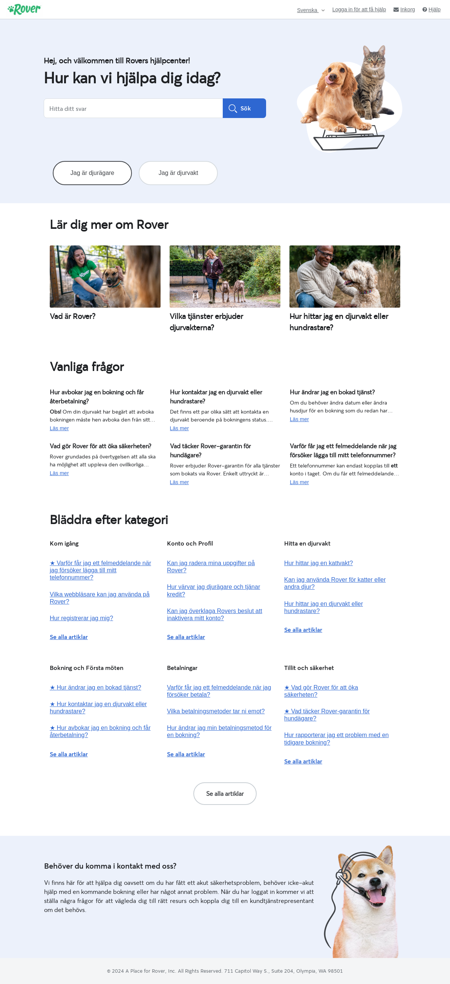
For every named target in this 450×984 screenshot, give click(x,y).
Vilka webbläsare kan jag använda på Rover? (100, 598)
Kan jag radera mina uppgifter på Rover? (211, 566)
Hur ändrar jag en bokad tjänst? (327, 391)
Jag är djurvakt (178, 173)
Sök (244, 108)
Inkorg (404, 9)
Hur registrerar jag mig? (81, 618)
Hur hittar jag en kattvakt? (318, 563)
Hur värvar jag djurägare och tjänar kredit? (213, 590)
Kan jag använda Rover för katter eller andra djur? (335, 583)
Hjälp (431, 9)
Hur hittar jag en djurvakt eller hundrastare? (323, 607)
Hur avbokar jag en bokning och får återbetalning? (91, 395)
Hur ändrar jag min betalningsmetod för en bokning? (219, 731)
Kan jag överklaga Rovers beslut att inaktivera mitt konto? (214, 614)
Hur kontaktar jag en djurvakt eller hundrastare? (209, 395)
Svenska (308, 10)
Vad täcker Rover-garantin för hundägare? (219, 445)
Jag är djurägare (92, 173)
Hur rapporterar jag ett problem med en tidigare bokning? (336, 738)
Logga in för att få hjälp (359, 9)
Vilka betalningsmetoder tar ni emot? (216, 711)
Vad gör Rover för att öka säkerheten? (94, 445)
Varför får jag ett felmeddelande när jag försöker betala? (219, 691)
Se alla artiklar (69, 637)
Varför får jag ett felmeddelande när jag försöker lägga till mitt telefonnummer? (335, 449)
